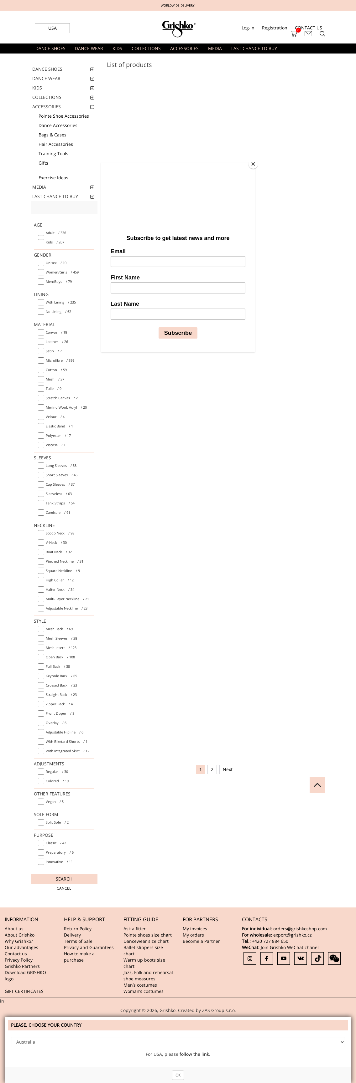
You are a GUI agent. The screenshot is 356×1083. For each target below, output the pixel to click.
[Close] (253, 164)
